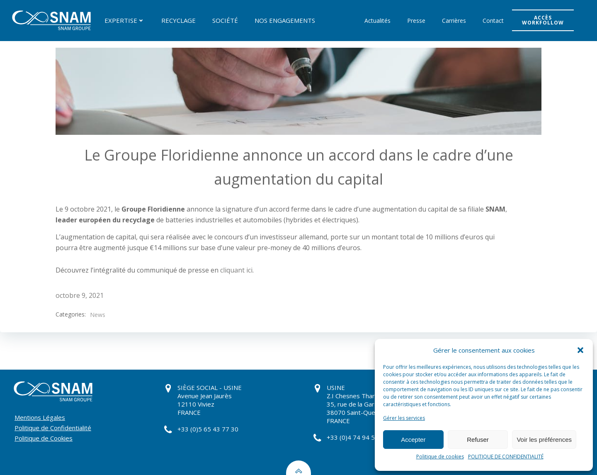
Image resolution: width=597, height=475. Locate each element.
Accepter (413, 439)
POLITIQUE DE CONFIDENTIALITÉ (506, 456)
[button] (580, 350)
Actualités (377, 20)
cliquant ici (236, 270)
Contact (493, 20)
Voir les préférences (544, 439)
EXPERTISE (124, 20)
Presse (416, 20)
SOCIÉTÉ (225, 20)
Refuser (478, 439)
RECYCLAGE (178, 20)
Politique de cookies (440, 456)
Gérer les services (404, 417)
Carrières (454, 20)
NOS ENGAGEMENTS (285, 20)
